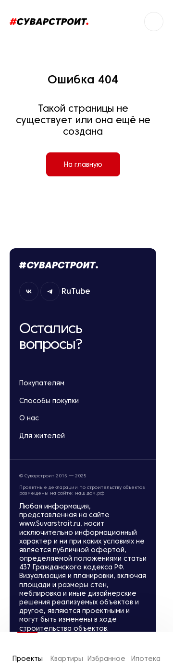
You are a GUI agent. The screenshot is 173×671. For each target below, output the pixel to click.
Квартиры (66, 651)
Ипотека (146, 651)
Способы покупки (83, 401)
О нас (83, 418)
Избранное (106, 651)
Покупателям (83, 383)
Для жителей (83, 436)
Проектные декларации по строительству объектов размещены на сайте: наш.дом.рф (82, 490)
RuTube (78, 291)
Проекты (27, 651)
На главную (83, 164)
